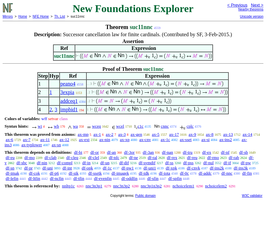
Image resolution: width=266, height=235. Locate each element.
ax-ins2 (225, 139)
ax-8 (209, 134)
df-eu (10, 157)
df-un (104, 162)
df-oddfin (129, 178)
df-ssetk (95, 173)
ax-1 (97, 134)
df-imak (12, 173)
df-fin (247, 173)
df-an (111, 152)
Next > (257, 5)
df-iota (164, 173)
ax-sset (186, 139)
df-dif (124, 162)
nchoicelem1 (183, 185)
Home (22, 16)
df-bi (78, 152)
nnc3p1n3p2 (151, 185)
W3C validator (252, 195)
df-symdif (147, 162)
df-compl (65, 162)
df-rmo (213, 157)
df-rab (234, 157)
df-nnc (227, 173)
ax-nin (104, 139)
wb (56, 126)
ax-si (205, 139)
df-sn (10, 167)
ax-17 (174, 134)
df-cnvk (193, 167)
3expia (67, 92)
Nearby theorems (250, 9)
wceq (96, 126)
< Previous (237, 5)
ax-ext (84, 139)
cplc (190, 126)
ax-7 (26, 139)
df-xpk (171, 167)
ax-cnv (145, 139)
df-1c (107, 167)
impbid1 (69, 109)
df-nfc (114, 157)
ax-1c (165, 139)
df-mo (29, 157)
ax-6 (9, 139)
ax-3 (122, 134)
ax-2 (109, 134)
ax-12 (64, 139)
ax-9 (192, 134)
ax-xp (125, 139)
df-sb (243, 152)
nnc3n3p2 (121, 185)
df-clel (93, 157)
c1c (140, 126)
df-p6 (54, 173)
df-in (86, 162)
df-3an (148, 152)
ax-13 (228, 134)
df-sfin (153, 178)
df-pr (28, 167)
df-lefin (12, 178)
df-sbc (21, 162)
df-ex (206, 152)
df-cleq (72, 157)
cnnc (165, 126)
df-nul (208, 162)
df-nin (42, 162)
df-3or (129, 152)
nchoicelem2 (216, 185)
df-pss (188, 162)
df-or (94, 152)
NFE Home (41, 16)
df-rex (172, 157)
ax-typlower (31, 144)
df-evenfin (103, 178)
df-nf (225, 152)
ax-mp (83, 134)
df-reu (192, 157)
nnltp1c (68, 185)
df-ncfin (57, 178)
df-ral (152, 157)
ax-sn (56, 144)
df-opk (87, 167)
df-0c (184, 173)
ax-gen (136, 134)
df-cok (34, 173)
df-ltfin (34, 178)
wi (40, 126)
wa (75, 126)
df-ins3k (241, 167)
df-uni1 (150, 167)
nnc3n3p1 (93, 185)
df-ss (169, 162)
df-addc (205, 173)
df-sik (74, 173)
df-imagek (120, 173)
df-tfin (78, 178)
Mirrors (8, 16)
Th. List (59, 16)
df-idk (144, 173)
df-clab (50, 157)
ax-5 (155, 134)
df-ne (133, 157)
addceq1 (69, 101)
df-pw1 (127, 167)
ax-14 (248, 134)
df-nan (167, 152)
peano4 (67, 83)
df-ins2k (217, 167)
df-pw (246, 162)
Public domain (145, 195)
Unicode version (251, 16)
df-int (67, 167)
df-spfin (175, 178)
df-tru (188, 152)
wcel (120, 126)
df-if (227, 162)
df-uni (47, 167)
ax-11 (45, 139)
